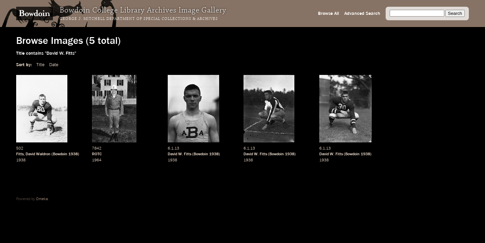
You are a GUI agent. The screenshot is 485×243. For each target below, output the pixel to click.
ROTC (97, 154)
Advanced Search (362, 13)
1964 (96, 160)
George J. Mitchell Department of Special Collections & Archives (139, 19)
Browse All (328, 13)
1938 (73, 154)
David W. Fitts (179, 154)
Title (40, 64)
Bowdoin (60, 154)
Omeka (42, 199)
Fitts (20, 154)
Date (53, 64)
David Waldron (38, 154)
